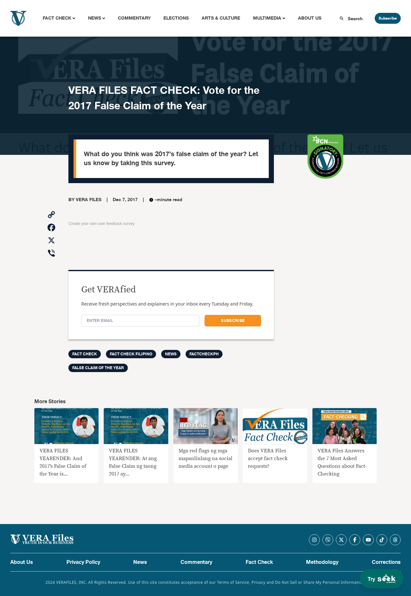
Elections (176, 18)
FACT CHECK (84, 354)
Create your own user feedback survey (101, 223)
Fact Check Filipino (131, 354)
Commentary (134, 18)
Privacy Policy (83, 562)
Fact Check (57, 18)
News (94, 18)
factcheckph (204, 354)
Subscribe (388, 18)
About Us (309, 18)
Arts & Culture (221, 18)
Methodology (322, 562)
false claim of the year (98, 368)
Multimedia (267, 18)
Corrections (386, 562)
